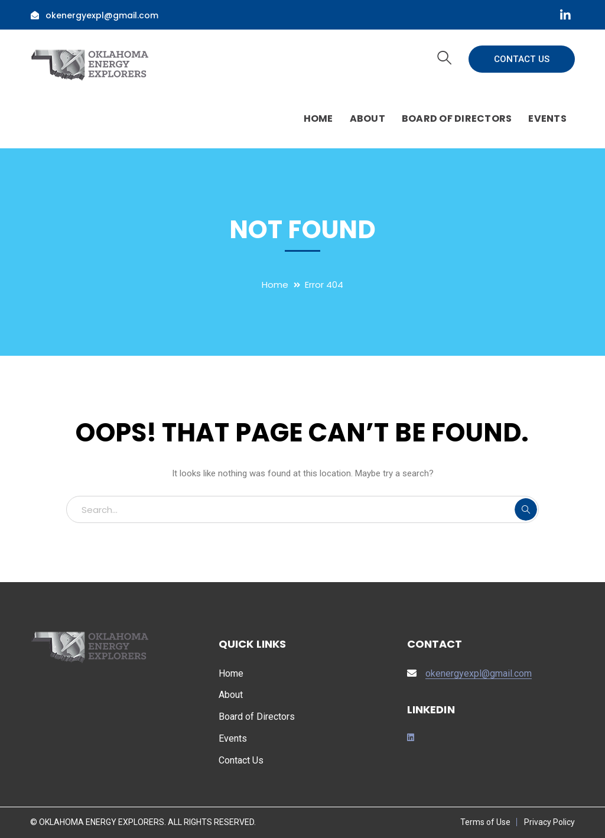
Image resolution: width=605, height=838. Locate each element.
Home (275, 284)
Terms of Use (485, 822)
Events (233, 738)
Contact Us (241, 760)
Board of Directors (257, 716)
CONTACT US (522, 59)
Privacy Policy (549, 822)
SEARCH (526, 509)
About (231, 694)
